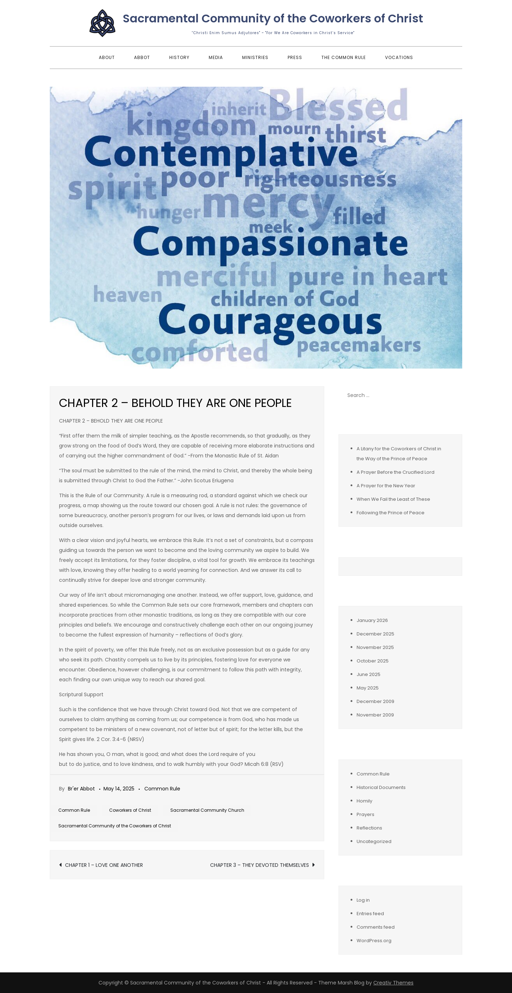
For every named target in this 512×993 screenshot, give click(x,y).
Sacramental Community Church (207, 810)
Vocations (399, 57)
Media (216, 57)
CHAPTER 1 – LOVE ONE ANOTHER (104, 865)
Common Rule (162, 788)
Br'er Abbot (81, 788)
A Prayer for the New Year (386, 485)
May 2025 (368, 688)
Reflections (369, 828)
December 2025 (375, 633)
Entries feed (370, 913)
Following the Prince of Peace (391, 512)
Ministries (255, 57)
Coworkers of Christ (130, 810)
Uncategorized (374, 841)
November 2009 (375, 715)
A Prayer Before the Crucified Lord (395, 472)
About (107, 57)
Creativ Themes (393, 982)
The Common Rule (343, 57)
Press (295, 57)
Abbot (142, 57)
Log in (363, 900)
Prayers (365, 814)
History (179, 57)
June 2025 (368, 674)
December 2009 (375, 701)
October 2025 (373, 660)
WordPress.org (374, 940)
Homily (364, 801)
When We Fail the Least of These (393, 499)
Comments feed (376, 927)
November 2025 (375, 647)
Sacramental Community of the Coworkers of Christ (273, 18)
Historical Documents (381, 787)
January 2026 (372, 620)
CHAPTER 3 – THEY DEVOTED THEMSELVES (259, 865)
